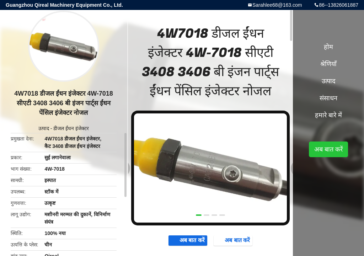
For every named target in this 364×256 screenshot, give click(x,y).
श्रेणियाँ (328, 64)
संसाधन (328, 98)
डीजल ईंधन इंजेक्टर (71, 128)
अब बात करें (186, 240)
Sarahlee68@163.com (277, 5)
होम (328, 46)
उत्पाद (43, 128)
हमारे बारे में (328, 115)
